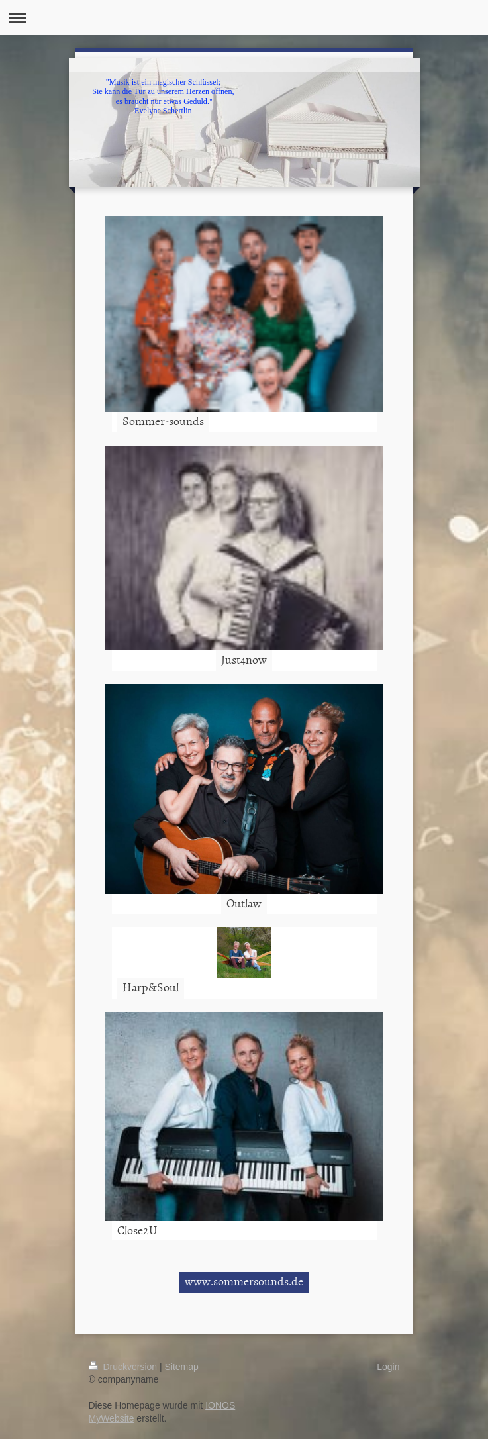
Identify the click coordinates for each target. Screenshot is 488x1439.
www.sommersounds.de (244, 1281)
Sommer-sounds (163, 421)
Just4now (244, 659)
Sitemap (182, 1367)
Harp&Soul (150, 987)
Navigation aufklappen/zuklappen (244, 17)
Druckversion (124, 1367)
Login (388, 1367)
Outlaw (244, 903)
